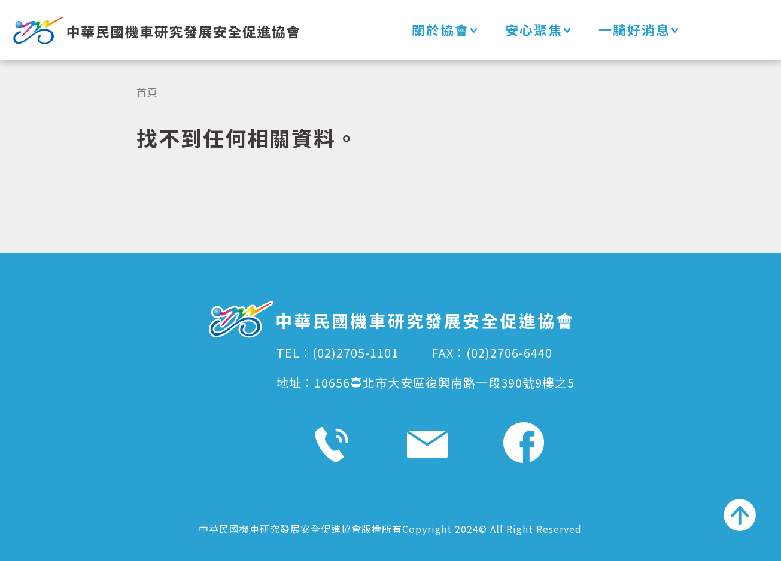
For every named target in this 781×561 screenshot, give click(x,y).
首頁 (147, 91)
